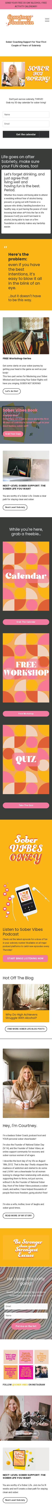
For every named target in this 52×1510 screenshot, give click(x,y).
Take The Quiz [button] (26, 805)
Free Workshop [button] (26, 714)
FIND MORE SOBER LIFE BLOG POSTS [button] (26, 1029)
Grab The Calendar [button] (26, 622)
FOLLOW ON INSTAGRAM (24, 1384)
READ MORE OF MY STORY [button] (18, 1215)
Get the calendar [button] (26, 134)
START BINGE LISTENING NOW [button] (25, 958)
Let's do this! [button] (11, 391)
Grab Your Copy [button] (13, 434)
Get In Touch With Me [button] (26, 1433)
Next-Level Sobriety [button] (15, 507)
